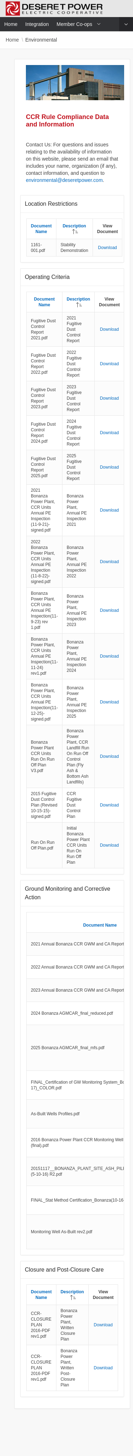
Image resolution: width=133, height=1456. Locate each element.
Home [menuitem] (10, 24)
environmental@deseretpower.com (64, 180)
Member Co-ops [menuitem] (74, 24)
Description (74, 225)
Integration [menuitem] (37, 24)
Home (12, 40)
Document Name (100, 925)
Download (107, 247)
